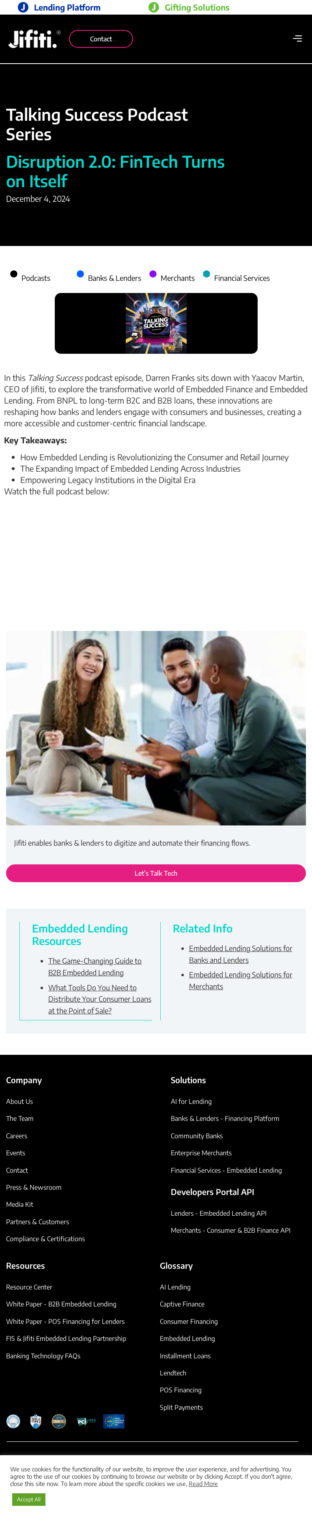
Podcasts (36, 277)
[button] (297, 39)
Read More (203, 1483)
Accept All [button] (29, 1499)
